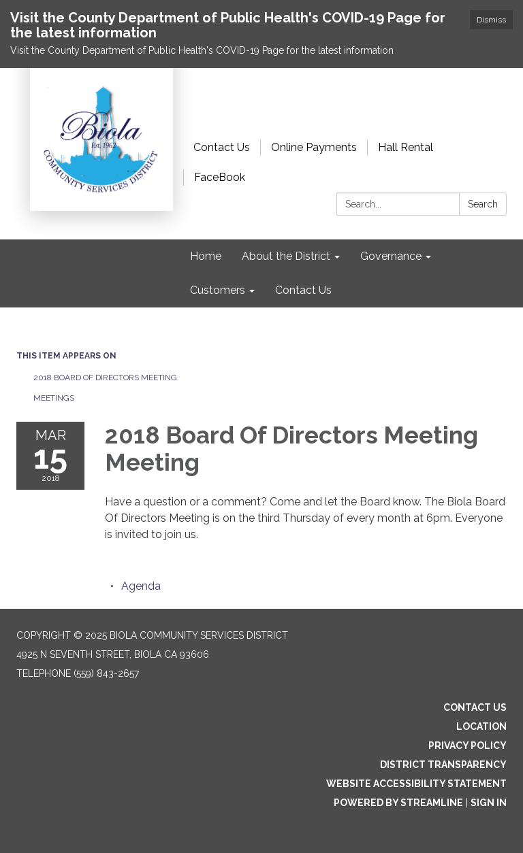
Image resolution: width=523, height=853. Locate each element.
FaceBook (219, 177)
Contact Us (221, 147)
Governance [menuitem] (391, 256)
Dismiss (491, 19)
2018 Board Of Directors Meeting (105, 377)
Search (483, 204)
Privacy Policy (467, 745)
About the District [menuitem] (286, 256)
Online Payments (314, 147)
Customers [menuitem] (217, 290)
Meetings (53, 398)
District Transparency (443, 764)
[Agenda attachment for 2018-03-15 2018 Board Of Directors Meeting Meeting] (141, 586)
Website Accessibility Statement (416, 783)
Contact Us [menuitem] (303, 290)
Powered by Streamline (398, 802)
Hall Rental (405, 147)
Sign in (489, 802)
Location (481, 726)
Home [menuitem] (205, 256)
